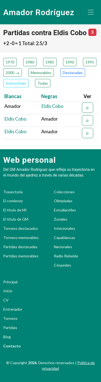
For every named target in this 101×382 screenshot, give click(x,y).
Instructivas (16, 83)
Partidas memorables (21, 256)
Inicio (7, 291)
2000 (12, 72)
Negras (49, 96)
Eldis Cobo (52, 106)
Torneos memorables (21, 238)
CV (6, 300)
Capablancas (64, 238)
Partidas (10, 328)
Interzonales (64, 228)
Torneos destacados (20, 228)
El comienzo (13, 201)
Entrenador (12, 309)
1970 (10, 62)
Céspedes (62, 265)
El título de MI (15, 210)
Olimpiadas (63, 201)
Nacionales (63, 247)
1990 (69, 62)
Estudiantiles (65, 210)
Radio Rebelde (66, 256)
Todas (42, 83)
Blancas (13, 96)
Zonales (60, 219)
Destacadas (73, 72)
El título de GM (15, 219)
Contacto (12, 346)
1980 (30, 62)
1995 (89, 62)
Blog (7, 337)
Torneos (10, 318)
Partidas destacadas (20, 247)
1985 (50, 62)
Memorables (41, 72)
